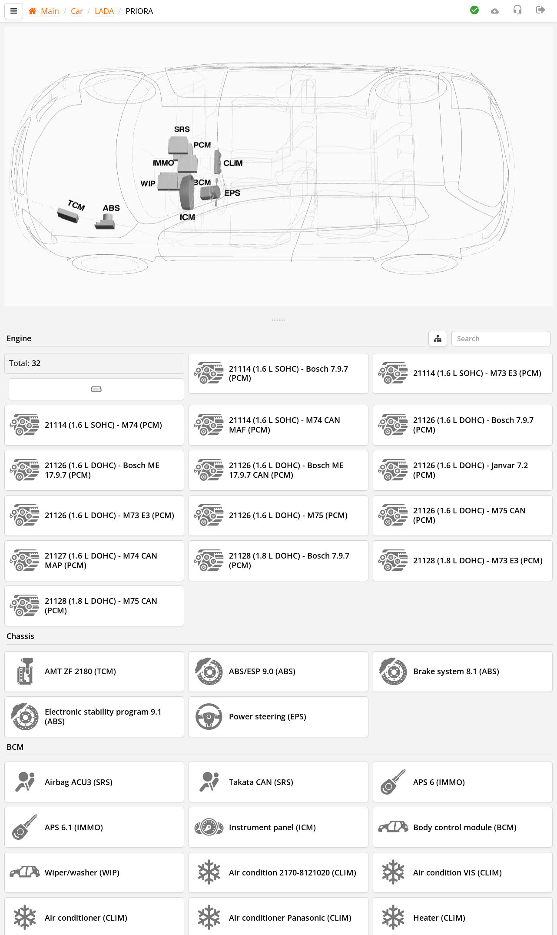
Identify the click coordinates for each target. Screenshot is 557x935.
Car (77, 11)
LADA (104, 11)
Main (43, 11)
